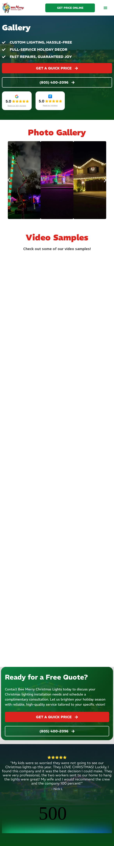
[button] (105, 8)
